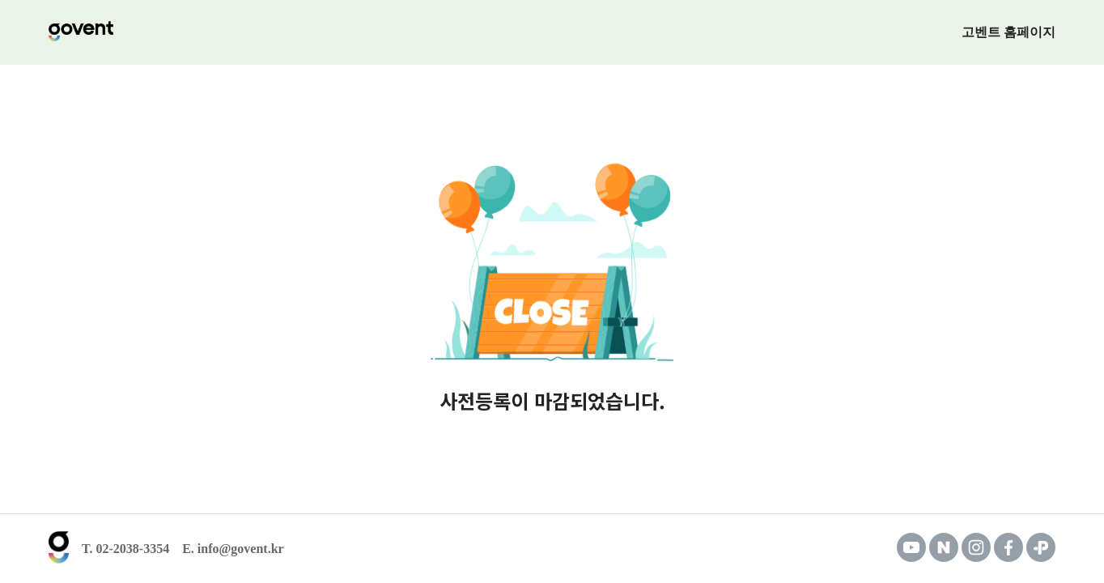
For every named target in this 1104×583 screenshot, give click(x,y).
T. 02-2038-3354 (125, 549)
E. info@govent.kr (233, 549)
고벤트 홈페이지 (1008, 32)
